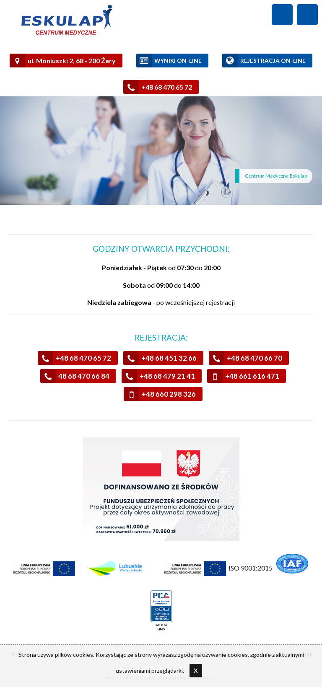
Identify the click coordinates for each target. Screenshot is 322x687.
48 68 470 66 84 (74, 376)
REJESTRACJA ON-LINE (264, 60)
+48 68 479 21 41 (158, 376)
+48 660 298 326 (160, 394)
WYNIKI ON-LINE (169, 60)
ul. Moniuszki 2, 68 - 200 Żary (63, 60)
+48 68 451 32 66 (160, 358)
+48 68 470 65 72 (157, 87)
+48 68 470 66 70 (245, 358)
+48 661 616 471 (243, 376)
